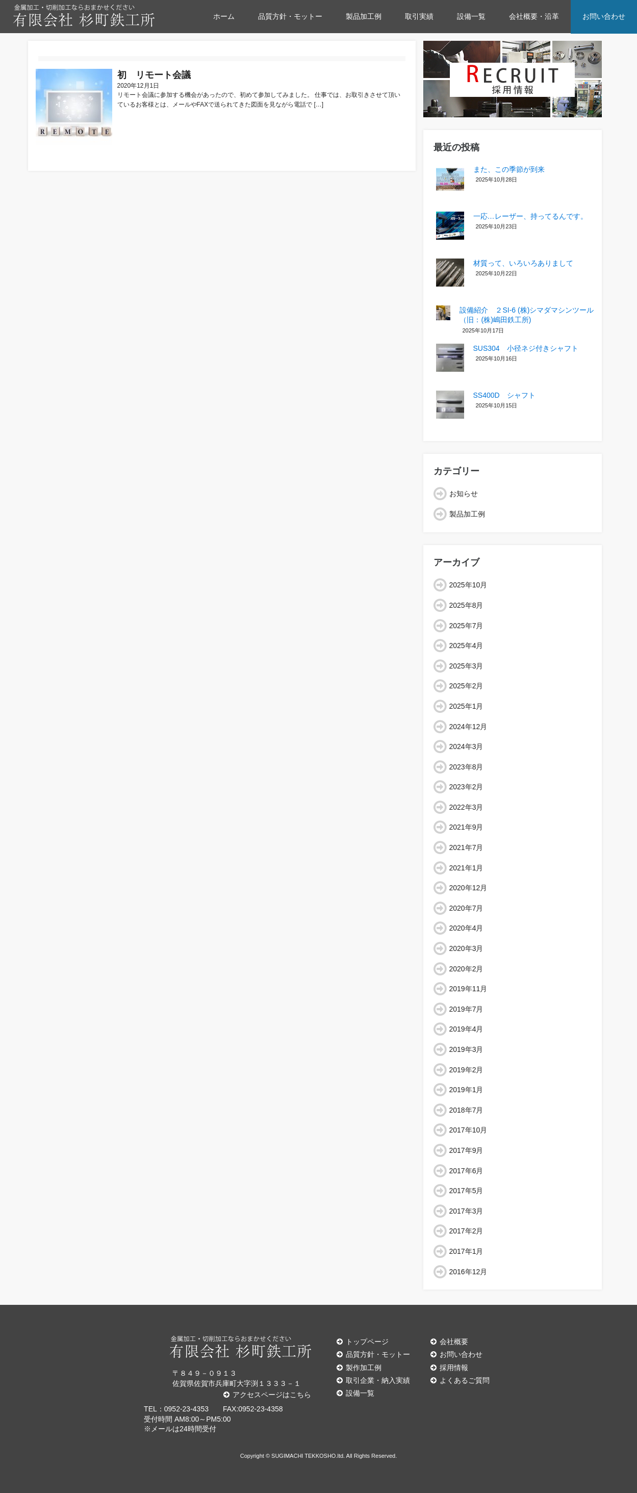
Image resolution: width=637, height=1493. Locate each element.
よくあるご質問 (460, 1380)
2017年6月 (466, 1171)
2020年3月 (466, 948)
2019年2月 (466, 1070)
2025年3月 (466, 666)
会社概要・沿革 (534, 16)
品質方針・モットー (290, 16)
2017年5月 (466, 1191)
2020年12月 (468, 888)
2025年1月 (466, 706)
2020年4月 (466, 928)
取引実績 (419, 16)
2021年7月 (466, 847)
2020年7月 (466, 908)
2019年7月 (466, 1009)
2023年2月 (466, 787)
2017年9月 (466, 1150)
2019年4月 (466, 1029)
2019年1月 (466, 1090)
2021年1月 (466, 868)
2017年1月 (466, 1251)
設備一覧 (471, 16)
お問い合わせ (603, 16)
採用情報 (449, 1367)
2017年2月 (466, 1231)
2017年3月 (466, 1211)
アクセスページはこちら (267, 1395)
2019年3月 (466, 1049)
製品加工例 (363, 16)
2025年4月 (466, 645)
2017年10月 (468, 1130)
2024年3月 (466, 746)
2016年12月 (468, 1272)
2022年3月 (466, 807)
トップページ (363, 1341)
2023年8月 (466, 767)
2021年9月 (466, 827)
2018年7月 (466, 1110)
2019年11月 (468, 989)
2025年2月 (466, 686)
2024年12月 (468, 727)
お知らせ (463, 494)
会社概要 (449, 1341)
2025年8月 (466, 605)
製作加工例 (359, 1367)
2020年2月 (466, 969)
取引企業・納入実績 (373, 1380)
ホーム (224, 16)
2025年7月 (466, 626)
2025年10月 (468, 585)
